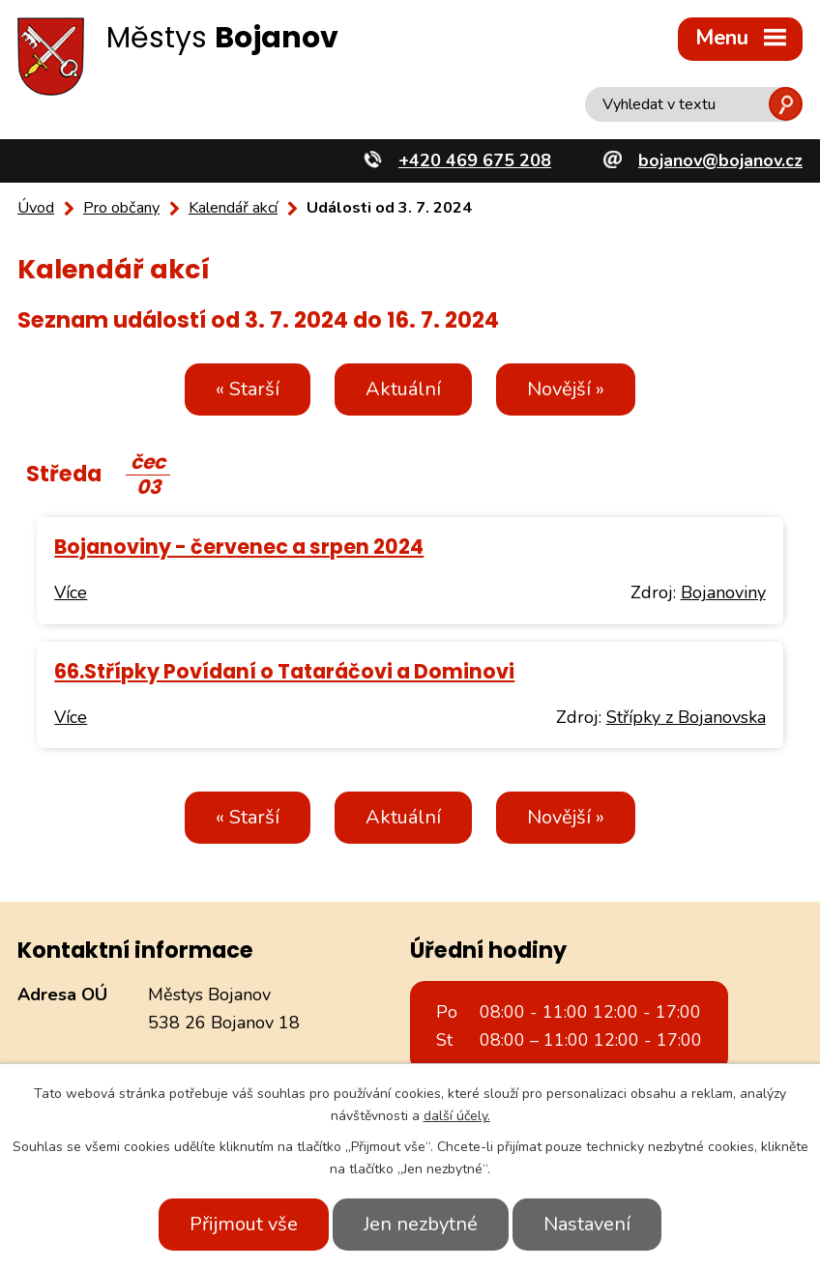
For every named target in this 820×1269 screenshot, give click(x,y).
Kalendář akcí (233, 207)
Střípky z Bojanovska (686, 717)
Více (70, 592)
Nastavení (586, 1224)
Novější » (565, 389)
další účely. (457, 1116)
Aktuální (403, 389)
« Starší (247, 389)
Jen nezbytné (421, 1224)
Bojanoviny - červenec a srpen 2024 (239, 547)
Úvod (35, 207)
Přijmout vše (244, 1224)
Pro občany (121, 207)
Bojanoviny (723, 592)
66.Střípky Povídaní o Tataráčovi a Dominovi (284, 671)
